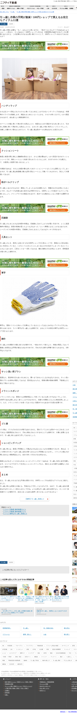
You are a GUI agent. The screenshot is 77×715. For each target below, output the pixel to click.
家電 (73, 645)
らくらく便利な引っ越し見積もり (15, 513)
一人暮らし (69, 656)
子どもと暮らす (68, 660)
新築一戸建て (20, 8)
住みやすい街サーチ (71, 8)
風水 (61, 656)
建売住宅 (20, 664)
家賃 (28, 649)
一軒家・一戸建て (7, 656)
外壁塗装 (9, 645)
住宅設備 (4, 649)
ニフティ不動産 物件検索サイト (14, 509)
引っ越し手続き (35, 660)
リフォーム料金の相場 (52, 645)
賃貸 (2, 8)
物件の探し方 (46, 660)
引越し (6, 695)
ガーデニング (65, 645)
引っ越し (13, 11)
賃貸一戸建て (29, 682)
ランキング (67, 649)
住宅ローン (28, 656)
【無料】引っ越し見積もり (34, 499)
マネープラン (19, 645)
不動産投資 (40, 645)
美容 (47, 649)
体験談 (36, 656)
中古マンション (30, 8)
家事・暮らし (27, 634)
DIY (12, 649)
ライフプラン (29, 645)
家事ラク (22, 653)
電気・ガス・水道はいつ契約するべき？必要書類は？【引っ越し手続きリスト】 (25, 593)
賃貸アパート (20, 682)
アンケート (54, 656)
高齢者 (25, 660)
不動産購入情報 (9, 684)
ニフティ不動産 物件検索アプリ (14, 511)
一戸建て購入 (8, 688)
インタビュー (19, 649)
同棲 (3, 660)
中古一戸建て (40, 8)
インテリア (31, 653)
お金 (45, 634)
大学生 (34, 649)
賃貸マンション (12, 682)
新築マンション (10, 8)
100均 (45, 653)
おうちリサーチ (63, 8)
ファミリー (44, 656)
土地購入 (7, 690)
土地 (47, 8)
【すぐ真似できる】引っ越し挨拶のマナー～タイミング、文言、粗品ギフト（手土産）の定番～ (43, 594)
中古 (70, 653)
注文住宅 (54, 8)
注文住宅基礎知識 (60, 653)
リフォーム (6, 634)
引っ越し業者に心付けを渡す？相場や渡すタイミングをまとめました (60, 593)
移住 (39, 653)
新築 (51, 653)
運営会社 (62, 711)
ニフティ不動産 (10, 2)
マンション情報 (44, 684)
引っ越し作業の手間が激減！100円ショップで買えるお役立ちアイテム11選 (35, 11)
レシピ (4, 653)
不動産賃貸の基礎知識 (14, 660)
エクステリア (13, 653)
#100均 (11, 24)
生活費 (41, 649)
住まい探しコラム (4, 11)
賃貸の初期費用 (56, 649)
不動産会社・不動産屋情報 (47, 682)
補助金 (4, 664)
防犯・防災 (18, 656)
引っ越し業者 (56, 660)
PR (74, 428)
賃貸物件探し (7, 628)
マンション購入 (9, 686)
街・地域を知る (48, 628)
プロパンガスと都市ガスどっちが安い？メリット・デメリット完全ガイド (8, 593)
